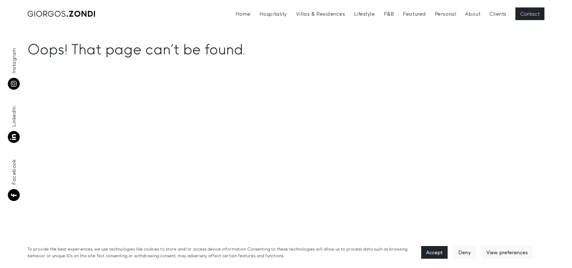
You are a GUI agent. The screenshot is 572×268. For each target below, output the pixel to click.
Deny (464, 252)
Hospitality (273, 14)
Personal (445, 14)
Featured (414, 14)
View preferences (507, 252)
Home (243, 14)
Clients (497, 14)
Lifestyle (364, 14)
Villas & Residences (320, 14)
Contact (530, 14)
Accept (434, 252)
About (472, 14)
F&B (389, 14)
